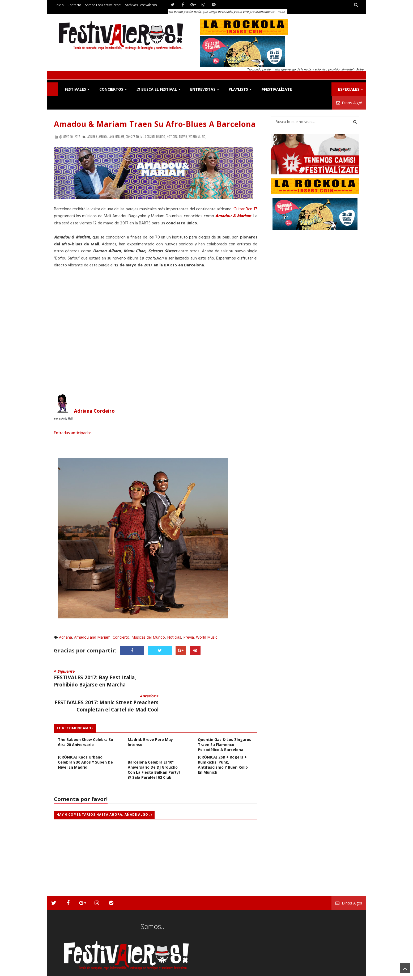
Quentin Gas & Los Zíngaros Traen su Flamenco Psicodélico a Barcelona (224, 726)
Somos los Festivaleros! (103, 5)
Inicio (60, 5)
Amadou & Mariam (233, 216)
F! (52, 89)
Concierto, (133, 137)
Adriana (65, 637)
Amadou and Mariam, (112, 137)
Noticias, (172, 137)
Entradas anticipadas (73, 433)
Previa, (183, 137)
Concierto (121, 637)
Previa (188, 637)
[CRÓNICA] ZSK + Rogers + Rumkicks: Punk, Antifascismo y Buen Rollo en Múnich (223, 747)
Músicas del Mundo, (153, 137)
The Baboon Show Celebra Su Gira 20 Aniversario (85, 724)
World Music (206, 637)
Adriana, (92, 137)
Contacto (74, 5)
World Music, (197, 137)
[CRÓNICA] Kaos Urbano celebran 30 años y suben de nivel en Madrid (85, 744)
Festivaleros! (63, 971)
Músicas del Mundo (148, 637)
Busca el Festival (157, 89)
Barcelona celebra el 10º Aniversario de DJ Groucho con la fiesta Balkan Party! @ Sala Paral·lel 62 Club (154, 752)
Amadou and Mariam (92, 637)
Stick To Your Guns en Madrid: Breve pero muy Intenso (150, 721)
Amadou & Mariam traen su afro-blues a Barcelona (155, 124)
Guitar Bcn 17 (245, 209)
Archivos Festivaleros (141, 5)
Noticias (174, 637)
